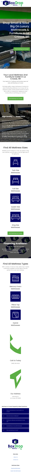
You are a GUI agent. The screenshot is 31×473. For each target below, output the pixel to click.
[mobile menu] (2, 2)
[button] (15, 426)
